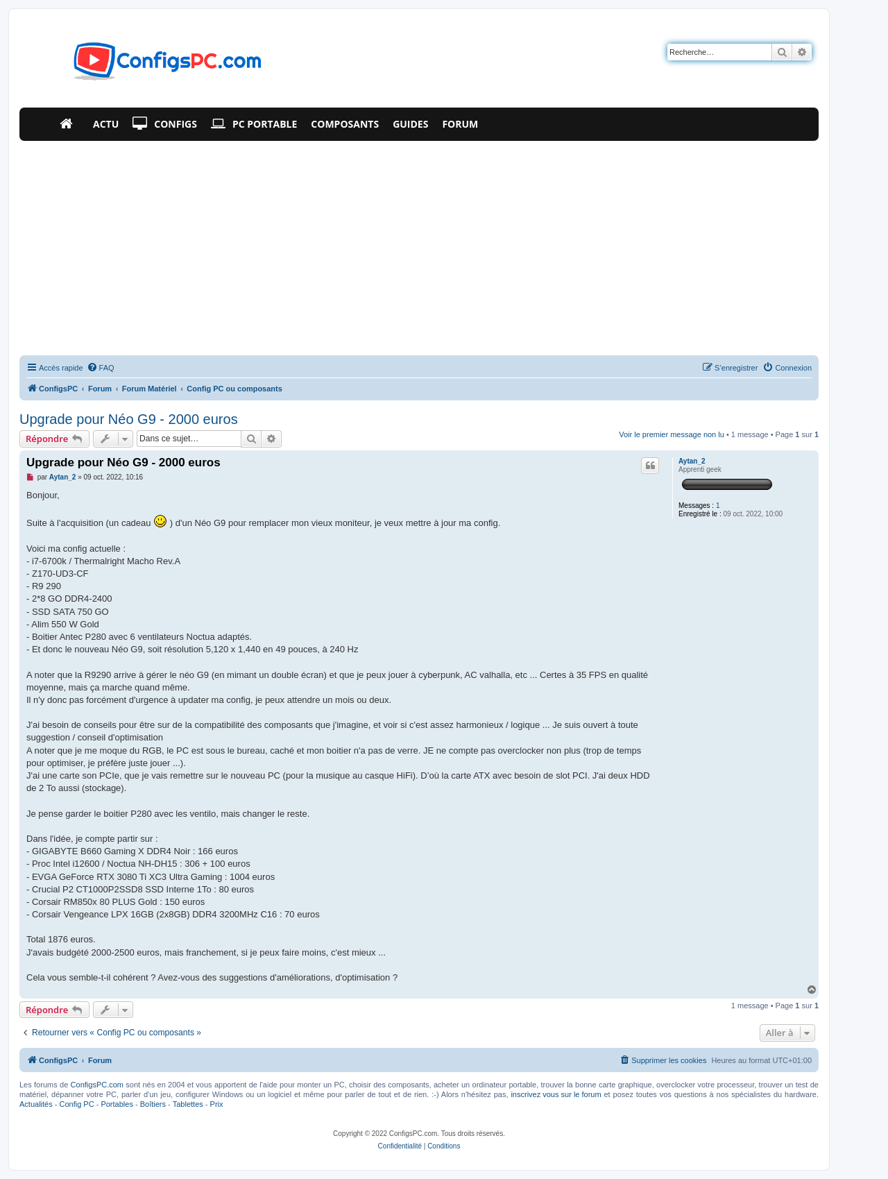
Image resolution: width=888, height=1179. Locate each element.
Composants (345, 123)
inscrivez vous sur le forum (556, 1094)
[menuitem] (100, 367)
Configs (165, 124)
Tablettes (188, 1104)
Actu (106, 123)
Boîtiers (153, 1104)
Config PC (76, 1104)
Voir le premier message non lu (671, 434)
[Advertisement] (419, 245)
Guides (410, 123)
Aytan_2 (692, 461)
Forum (460, 123)
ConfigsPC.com (97, 1084)
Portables (117, 1104)
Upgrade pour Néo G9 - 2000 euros (128, 419)
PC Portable (254, 124)
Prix (216, 1104)
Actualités (36, 1104)
